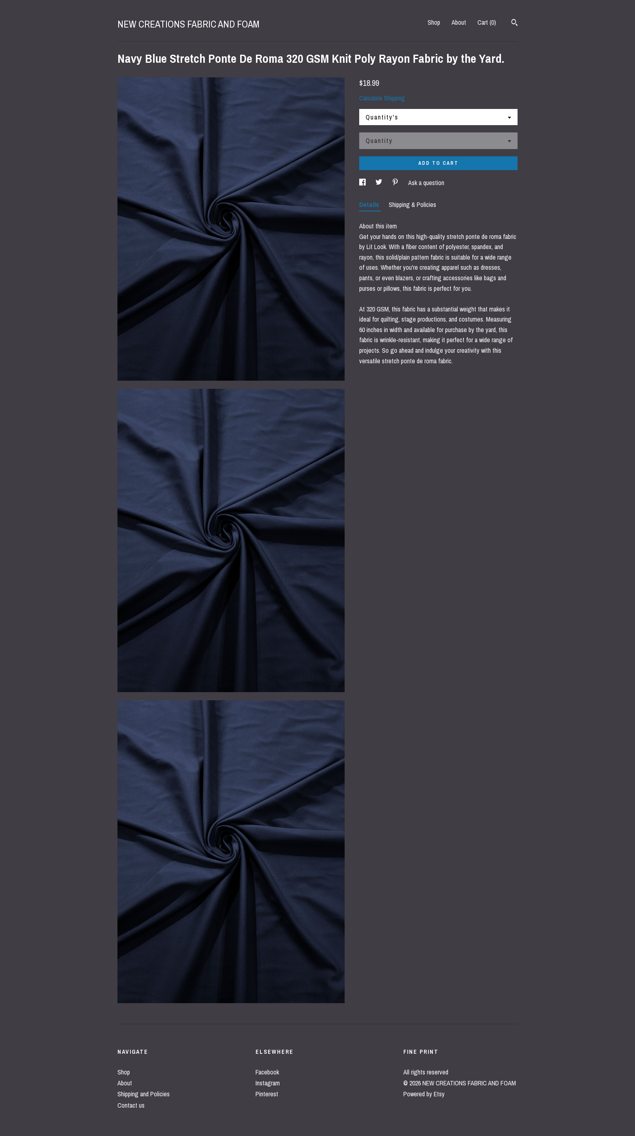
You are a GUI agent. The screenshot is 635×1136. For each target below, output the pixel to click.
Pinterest (267, 1093)
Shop (434, 22)
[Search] (514, 23)
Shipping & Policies (412, 204)
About (459, 22)
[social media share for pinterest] (396, 182)
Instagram (268, 1082)
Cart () (486, 22)
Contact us (131, 1105)
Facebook (267, 1072)
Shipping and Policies (143, 1093)
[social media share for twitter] (379, 182)
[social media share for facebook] (363, 182)
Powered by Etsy (424, 1093)
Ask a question (426, 182)
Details (370, 204)
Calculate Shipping (382, 98)
